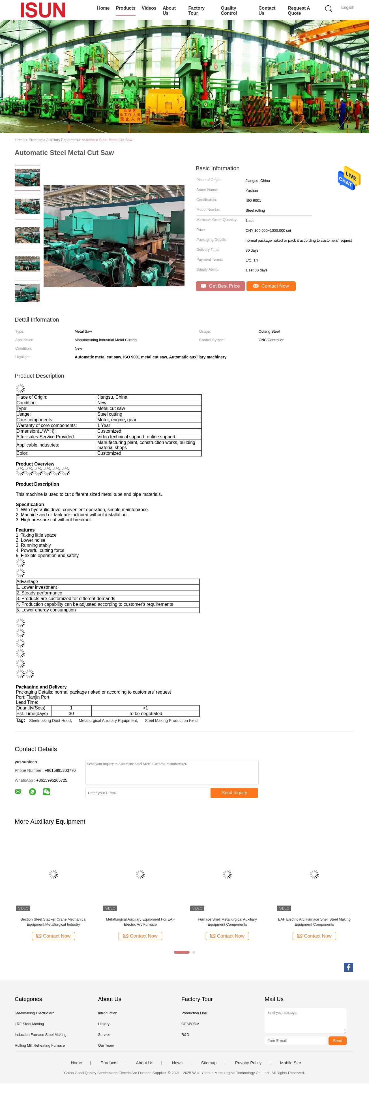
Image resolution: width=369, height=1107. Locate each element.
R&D (185, 1034)
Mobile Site (290, 1063)
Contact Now (271, 286)
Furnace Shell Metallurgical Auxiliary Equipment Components (227, 922)
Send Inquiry (234, 792)
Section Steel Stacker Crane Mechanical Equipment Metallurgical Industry (53, 922)
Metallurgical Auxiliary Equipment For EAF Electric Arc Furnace (140, 922)
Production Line (194, 1013)
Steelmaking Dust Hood (50, 720)
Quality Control (229, 11)
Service (104, 1034)
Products (125, 8)
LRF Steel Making (29, 1024)
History (103, 1024)
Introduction (107, 1013)
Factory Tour (196, 11)
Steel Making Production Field (171, 720)
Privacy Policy (248, 1063)
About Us (169, 11)
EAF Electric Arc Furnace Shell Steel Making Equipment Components (314, 922)
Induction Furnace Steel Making (40, 1034)
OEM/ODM (190, 1024)
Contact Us (267, 11)
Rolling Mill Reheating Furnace (40, 1045)
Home (103, 8)
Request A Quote (299, 11)
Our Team (106, 1045)
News (177, 1063)
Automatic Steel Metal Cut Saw (107, 140)
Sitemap (208, 1063)
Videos (149, 8)
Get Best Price (220, 286)
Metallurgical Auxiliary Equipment (108, 720)
